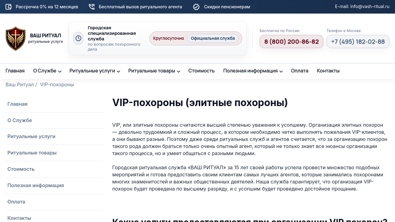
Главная (15, 70)
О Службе (44, 70)
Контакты (328, 70)
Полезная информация (250, 70)
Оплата (299, 70)
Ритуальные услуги (92, 70)
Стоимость (201, 70)
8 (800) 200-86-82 (291, 41)
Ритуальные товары (151, 70)
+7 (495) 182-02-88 (358, 41)
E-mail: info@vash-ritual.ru (362, 6)
